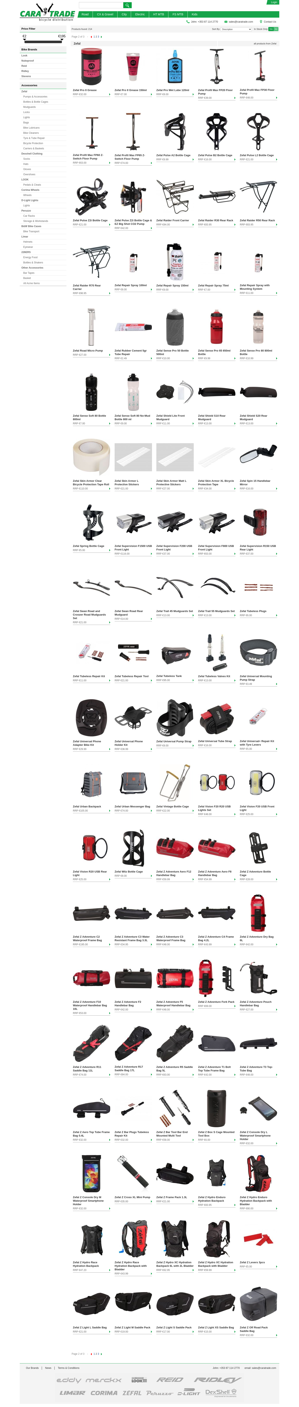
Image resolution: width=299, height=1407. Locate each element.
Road (85, 14)
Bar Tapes (28, 272)
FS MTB (178, 14)
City (124, 14)
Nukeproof (27, 60)
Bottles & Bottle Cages (35, 101)
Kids (194, 14)
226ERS (26, 252)
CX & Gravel (105, 14)
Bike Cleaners (31, 132)
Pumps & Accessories (35, 96)
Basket (27, 278)
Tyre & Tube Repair (34, 138)
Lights (26, 117)
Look (24, 55)
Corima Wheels (30, 190)
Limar (24, 236)
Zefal (24, 91)
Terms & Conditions (68, 1368)
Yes (271, 29)
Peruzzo (26, 210)
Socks (26, 158)
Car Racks (29, 215)
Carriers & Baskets (33, 148)
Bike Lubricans (31, 127)
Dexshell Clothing (31, 153)
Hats (25, 164)
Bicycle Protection (33, 143)
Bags (26, 122)
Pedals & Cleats (32, 184)
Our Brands (32, 1368)
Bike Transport (31, 231)
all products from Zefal (265, 43)
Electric (140, 14)
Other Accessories (32, 267)
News (48, 1368)
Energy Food (30, 257)
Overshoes (29, 174)
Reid (24, 66)
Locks (26, 112)
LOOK (25, 179)
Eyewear (28, 247)
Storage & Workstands (35, 221)
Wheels (27, 195)
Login (274, 2)
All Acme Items (31, 283)
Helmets (27, 241)
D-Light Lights (29, 200)
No (276, 29)
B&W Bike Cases (31, 226)
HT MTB (158, 14)
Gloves (27, 169)
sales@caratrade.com (238, 21)
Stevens (26, 76)
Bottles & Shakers (33, 262)
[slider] (24, 42)
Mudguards (29, 107)
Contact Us (267, 21)
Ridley (25, 71)
